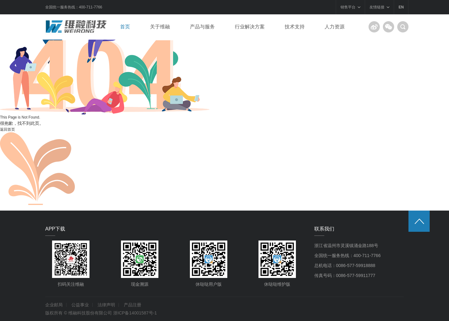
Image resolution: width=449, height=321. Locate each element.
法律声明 (106, 304)
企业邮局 (54, 304)
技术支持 (295, 26)
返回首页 (7, 129)
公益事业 (80, 304)
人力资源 (335, 26)
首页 (125, 26)
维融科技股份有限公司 (90, 312)
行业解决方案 (250, 26)
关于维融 (160, 26)
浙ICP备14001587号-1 (135, 312)
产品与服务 (202, 26)
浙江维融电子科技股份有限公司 (78, 26)
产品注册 (132, 304)
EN (401, 7)
